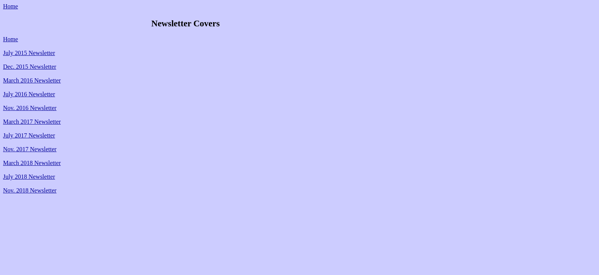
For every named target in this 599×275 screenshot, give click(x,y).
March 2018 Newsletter (32, 163)
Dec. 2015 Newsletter (29, 66)
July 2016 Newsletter (29, 94)
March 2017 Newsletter (32, 121)
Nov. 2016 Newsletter (30, 108)
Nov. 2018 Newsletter (30, 190)
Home (10, 6)
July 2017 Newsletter (29, 135)
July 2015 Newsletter (29, 53)
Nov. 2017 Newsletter (30, 149)
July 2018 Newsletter (29, 176)
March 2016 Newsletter (32, 80)
